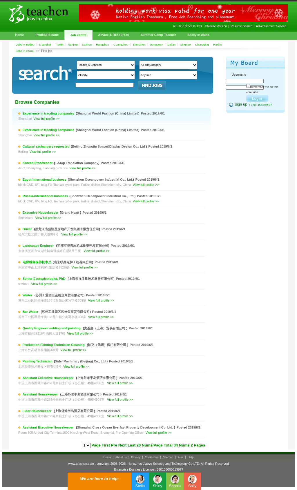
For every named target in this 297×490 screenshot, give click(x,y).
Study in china (198, 35)
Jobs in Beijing (25, 44)
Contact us (151, 457)
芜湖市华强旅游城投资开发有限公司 (82, 245)
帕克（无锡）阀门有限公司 (107, 344)
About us (121, 457)
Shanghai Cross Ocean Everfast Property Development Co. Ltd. (125, 427)
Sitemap (168, 457)
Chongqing (202, 44)
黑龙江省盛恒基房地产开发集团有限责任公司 (67, 229)
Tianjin (59, 44)
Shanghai (45, 44)
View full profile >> (46, 118)
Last (131, 445)
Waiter (28, 295)
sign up (241, 104)
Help (190, 457)
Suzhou (87, 44)
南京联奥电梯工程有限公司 (73, 262)
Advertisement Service (271, 26)
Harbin (217, 44)
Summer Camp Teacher (158, 35)
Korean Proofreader (37, 163)
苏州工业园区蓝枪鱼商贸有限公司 (60, 295)
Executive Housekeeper (41, 212)
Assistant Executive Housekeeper (49, 378)
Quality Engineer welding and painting (52, 328)
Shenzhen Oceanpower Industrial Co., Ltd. (101, 179)
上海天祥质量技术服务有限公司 (91, 278)
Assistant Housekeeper (41, 394)
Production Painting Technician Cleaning (54, 344)
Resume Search (241, 26)
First (106, 445)
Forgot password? (260, 104)
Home (19, 35)
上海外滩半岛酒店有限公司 (96, 378)
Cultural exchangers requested (46, 146)
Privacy (135, 457)
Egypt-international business (44, 179)
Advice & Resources (113, 35)
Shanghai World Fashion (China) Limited (107, 113)
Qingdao (185, 44)
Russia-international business (45, 196)
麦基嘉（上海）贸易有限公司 (105, 328)
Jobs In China (24, 50)
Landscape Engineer (39, 245)
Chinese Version (216, 26)
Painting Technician (37, 361)
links (181, 457)
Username (238, 74)
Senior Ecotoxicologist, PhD (44, 278)
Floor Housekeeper (37, 411)
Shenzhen (139, 44)
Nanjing (73, 44)
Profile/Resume (47, 35)
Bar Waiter (31, 311)
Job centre (78, 35)
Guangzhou (120, 44)
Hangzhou (102, 44)
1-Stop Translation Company (76, 163)
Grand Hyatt (70, 212)
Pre (114, 445)
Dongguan (156, 44)
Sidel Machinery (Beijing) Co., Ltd (81, 361)
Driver (28, 229)
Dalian (171, 44)
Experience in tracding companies (49, 113)
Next (122, 445)
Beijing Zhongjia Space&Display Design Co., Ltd (109, 146)
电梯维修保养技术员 (37, 262)
